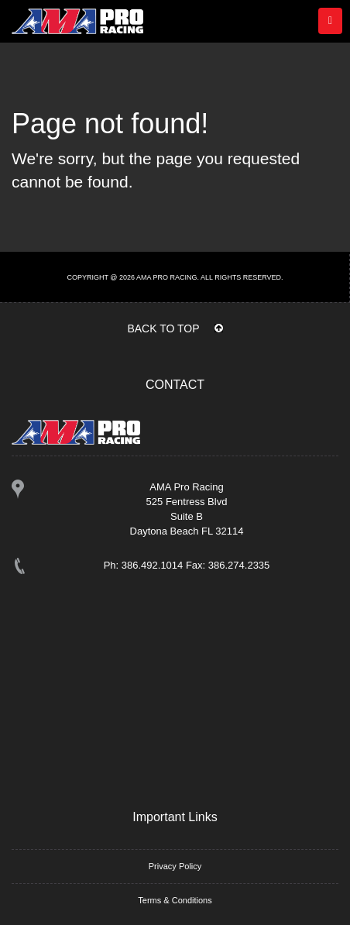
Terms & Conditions (174, 900)
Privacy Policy (175, 866)
